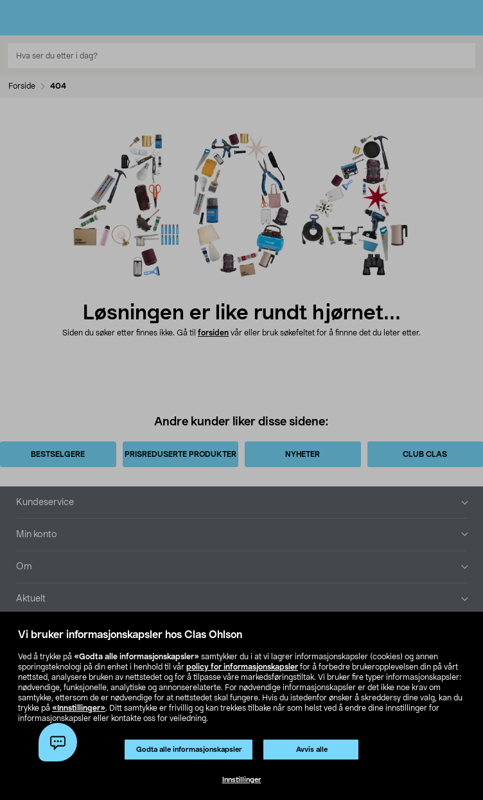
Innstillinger (241, 779)
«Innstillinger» (78, 708)
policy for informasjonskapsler (242, 667)
